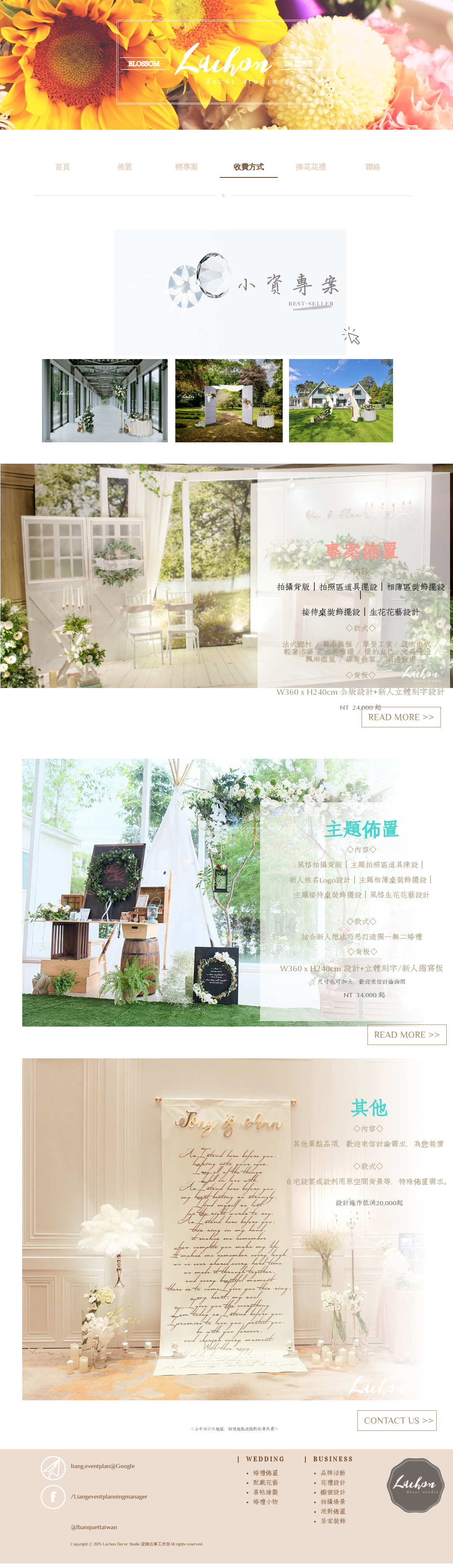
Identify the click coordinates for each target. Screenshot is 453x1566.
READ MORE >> (407, 1035)
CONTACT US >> (399, 1420)
